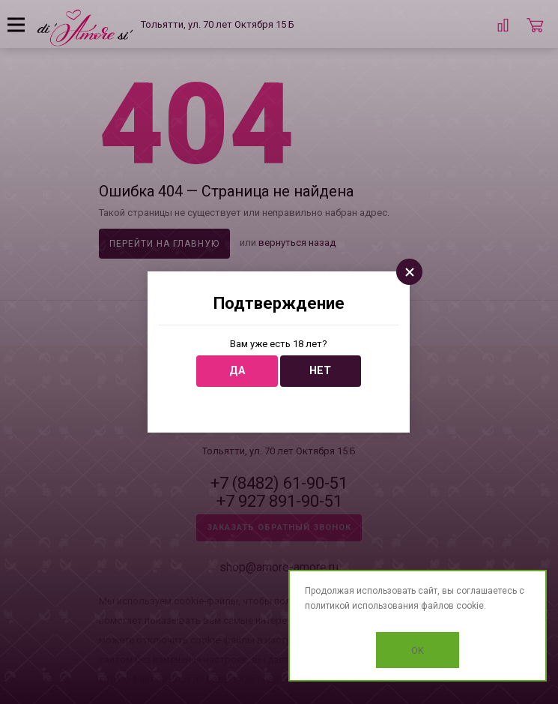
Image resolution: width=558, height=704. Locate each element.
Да (237, 370)
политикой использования (362, 606)
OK (417, 650)
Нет (320, 370)
